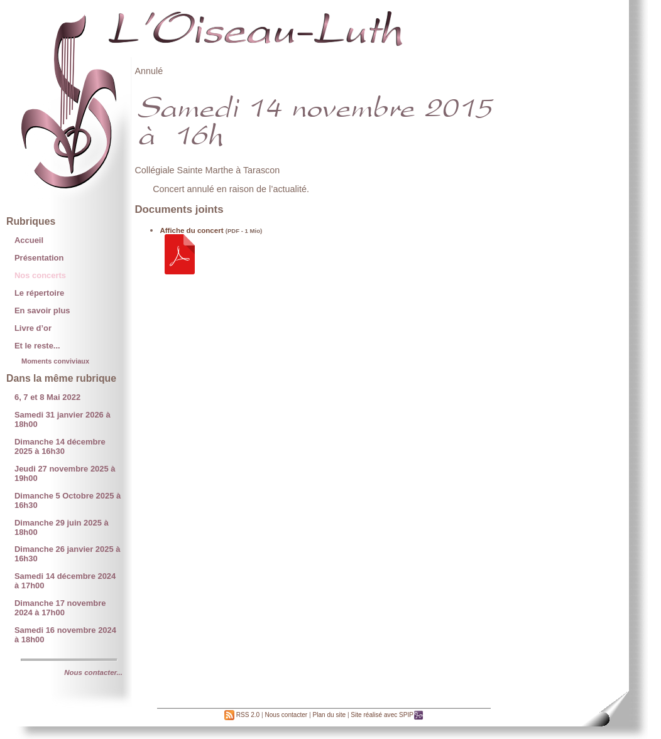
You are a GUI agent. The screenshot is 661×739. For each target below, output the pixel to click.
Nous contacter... (93, 672)
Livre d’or (33, 328)
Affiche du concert (191, 230)
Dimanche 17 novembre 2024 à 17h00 (60, 607)
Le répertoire (39, 293)
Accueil (28, 240)
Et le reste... (37, 345)
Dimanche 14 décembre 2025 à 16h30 (60, 446)
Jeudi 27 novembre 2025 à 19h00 (65, 473)
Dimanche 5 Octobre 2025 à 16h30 (67, 500)
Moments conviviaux (55, 361)
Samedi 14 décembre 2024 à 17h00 (65, 580)
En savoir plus (42, 310)
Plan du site (329, 714)
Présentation (38, 257)
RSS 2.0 (241, 714)
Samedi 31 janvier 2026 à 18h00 (62, 419)
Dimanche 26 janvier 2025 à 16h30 (67, 553)
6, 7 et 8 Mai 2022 (47, 397)
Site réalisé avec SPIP (387, 714)
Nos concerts (40, 275)
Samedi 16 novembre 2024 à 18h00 (65, 634)
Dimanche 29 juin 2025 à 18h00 (61, 527)
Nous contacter (286, 714)
